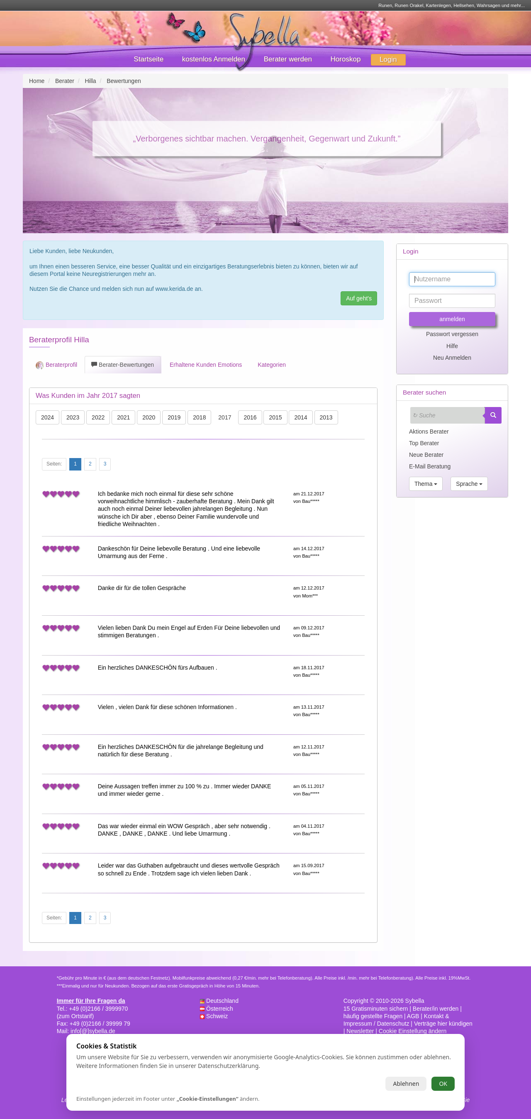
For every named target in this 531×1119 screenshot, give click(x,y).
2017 (224, 417)
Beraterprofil (56, 365)
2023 (72, 417)
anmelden (452, 319)
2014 (300, 417)
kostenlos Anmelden (213, 59)
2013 (326, 417)
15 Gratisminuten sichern (375, 1008)
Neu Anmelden (452, 357)
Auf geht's (359, 298)
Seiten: (54, 464)
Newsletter (360, 1031)
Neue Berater (426, 454)
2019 (174, 417)
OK (443, 1083)
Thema (425, 483)
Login (388, 59)
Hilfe (452, 346)
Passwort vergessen (452, 334)
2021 (123, 417)
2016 (250, 417)
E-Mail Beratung (430, 466)
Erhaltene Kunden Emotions (205, 364)
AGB (413, 1016)
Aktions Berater (429, 431)
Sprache (469, 483)
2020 (148, 417)
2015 (275, 417)
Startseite (148, 59)
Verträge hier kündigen (443, 1023)
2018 (199, 417)
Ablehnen (406, 1083)
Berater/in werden (436, 1008)
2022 (98, 417)
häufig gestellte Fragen (372, 1016)
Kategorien (271, 364)
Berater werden (288, 59)
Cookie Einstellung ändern (412, 1031)
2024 (47, 417)
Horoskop (346, 59)
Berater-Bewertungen (122, 364)
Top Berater (424, 443)
